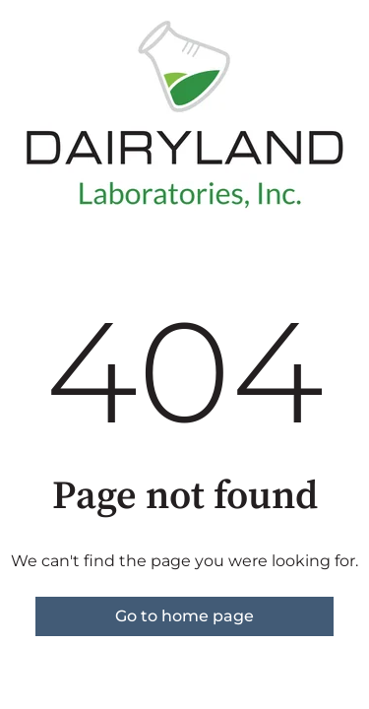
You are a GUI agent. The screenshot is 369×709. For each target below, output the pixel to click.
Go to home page (184, 616)
